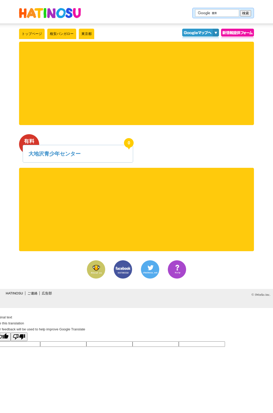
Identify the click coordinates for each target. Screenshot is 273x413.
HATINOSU (14, 293)
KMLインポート (216, 34)
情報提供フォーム (237, 34)
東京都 (86, 34)
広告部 (47, 293)
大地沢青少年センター (54, 154)
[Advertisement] (136, 83)
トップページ (32, 34)
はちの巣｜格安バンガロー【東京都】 (50, 13)
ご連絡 (32, 293)
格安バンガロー (62, 34)
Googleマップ (197, 34)
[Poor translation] (19, 336)
